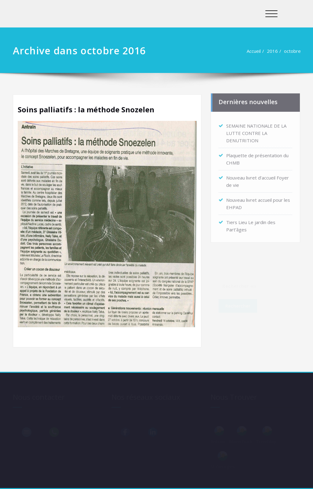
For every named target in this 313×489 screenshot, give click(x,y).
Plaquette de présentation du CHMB (257, 157)
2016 (273, 51)
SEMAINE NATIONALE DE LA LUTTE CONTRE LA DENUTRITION (256, 131)
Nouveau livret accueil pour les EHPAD (258, 202)
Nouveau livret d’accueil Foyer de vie (257, 180)
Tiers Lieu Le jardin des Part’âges (250, 224)
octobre (293, 51)
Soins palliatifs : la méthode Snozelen (86, 109)
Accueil (255, 51)
